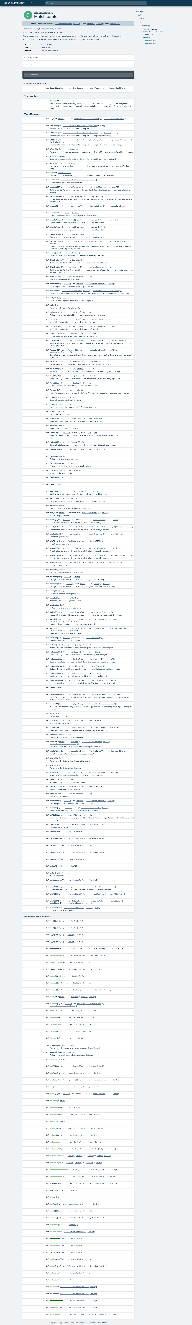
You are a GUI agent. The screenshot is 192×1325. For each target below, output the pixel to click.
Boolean (75, 213)
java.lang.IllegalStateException (87, 39)
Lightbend (104, 1323)
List (63, 779)
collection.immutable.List (71, 845)
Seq (117, 88)
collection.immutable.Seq (69, 859)
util (40, 13)
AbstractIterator (63, 23)
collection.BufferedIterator (74, 180)
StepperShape (99, 772)
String (76, 23)
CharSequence (79, 88)
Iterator (91, 23)
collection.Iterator (114, 119)
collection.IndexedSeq (75, 1232)
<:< (77, 852)
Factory (70, 815)
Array (82, 220)
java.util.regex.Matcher (50, 50)
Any (67, 213)
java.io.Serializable (153, 31)
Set (72, 866)
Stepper (67, 772)
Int (60, 149)
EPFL (95, 1323)
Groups (150, 34)
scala (36, 13)
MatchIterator (153, 44)
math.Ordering (89, 513)
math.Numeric (92, 638)
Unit (83, 390)
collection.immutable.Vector (74, 880)
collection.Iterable (72, 1238)
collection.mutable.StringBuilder (80, 126)
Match (149, 37)
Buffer (77, 831)
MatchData (151, 41)
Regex (50, 13)
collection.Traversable (77, 1300)
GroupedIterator (92, 418)
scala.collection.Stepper (67, 775)
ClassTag (92, 824)
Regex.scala (45, 47)
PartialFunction (73, 187)
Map (100, 852)
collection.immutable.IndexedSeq (80, 838)
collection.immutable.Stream (74, 1287)
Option (104, 196)
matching (44, 13)
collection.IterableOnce (86, 119)
